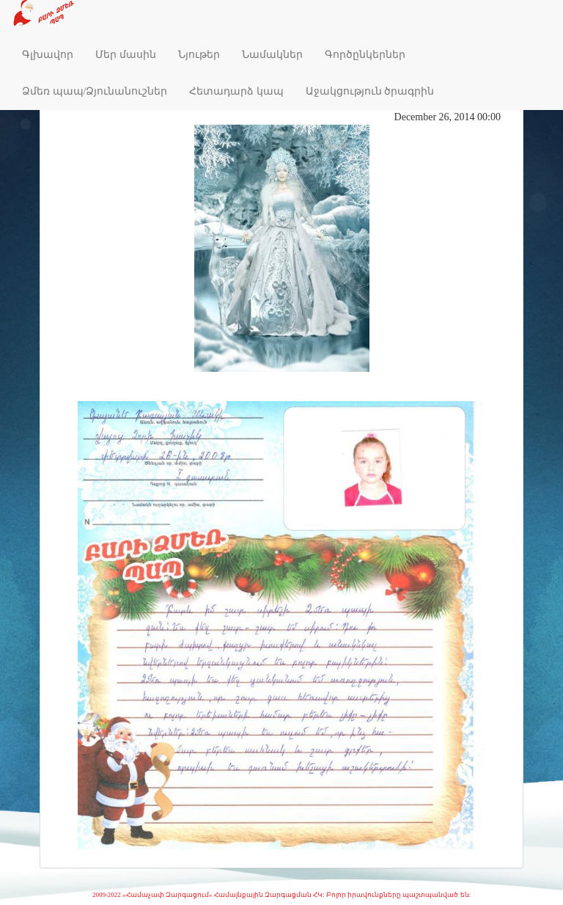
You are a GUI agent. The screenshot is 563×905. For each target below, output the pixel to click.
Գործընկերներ (365, 54)
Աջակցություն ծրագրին (370, 91)
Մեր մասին (125, 54)
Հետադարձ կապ (236, 91)
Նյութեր (199, 54)
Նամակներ (272, 54)
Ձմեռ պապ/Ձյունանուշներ (94, 91)
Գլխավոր (47, 54)
